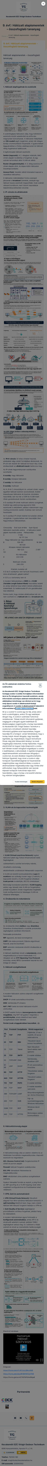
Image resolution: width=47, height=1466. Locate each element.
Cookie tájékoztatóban (24, 708)
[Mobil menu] (43, 4)
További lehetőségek (21, 781)
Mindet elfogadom (37, 781)
